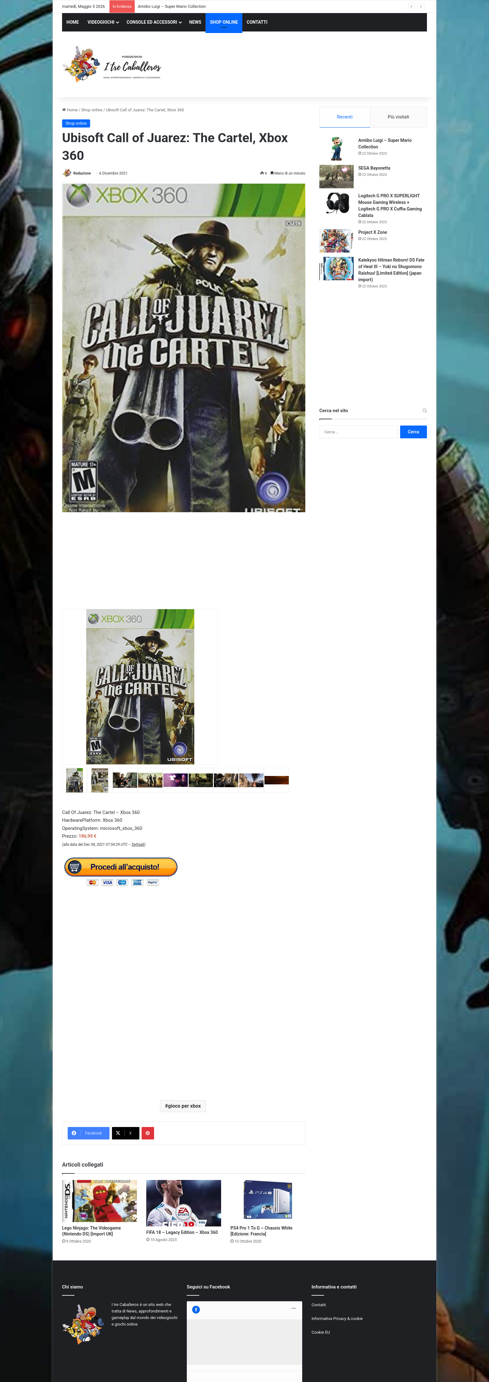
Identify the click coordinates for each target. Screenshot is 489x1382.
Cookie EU (321, 1332)
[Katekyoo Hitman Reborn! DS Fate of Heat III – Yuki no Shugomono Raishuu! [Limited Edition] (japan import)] (336, 268)
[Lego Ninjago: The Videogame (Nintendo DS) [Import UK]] (99, 1201)
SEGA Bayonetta (374, 168)
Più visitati (398, 117)
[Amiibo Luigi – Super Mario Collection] (336, 149)
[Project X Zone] (336, 241)
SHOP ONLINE (224, 22)
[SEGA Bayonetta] (336, 176)
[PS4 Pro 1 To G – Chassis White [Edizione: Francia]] (267, 1201)
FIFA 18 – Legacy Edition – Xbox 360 (182, 1232)
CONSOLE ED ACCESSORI (152, 22)
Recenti (345, 117)
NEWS (195, 22)
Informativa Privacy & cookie (337, 1318)
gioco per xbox (184, 1106)
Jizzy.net (125, 1370)
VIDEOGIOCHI (101, 22)
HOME (72, 22)
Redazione (82, 173)
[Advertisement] (306, 65)
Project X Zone (372, 232)
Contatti (319, 1305)
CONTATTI (257, 22)
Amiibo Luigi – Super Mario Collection (172, 6)
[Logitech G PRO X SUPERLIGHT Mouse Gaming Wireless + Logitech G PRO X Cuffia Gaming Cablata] (336, 204)
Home (70, 110)
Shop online (92, 110)
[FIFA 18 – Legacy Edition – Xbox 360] (183, 1203)
